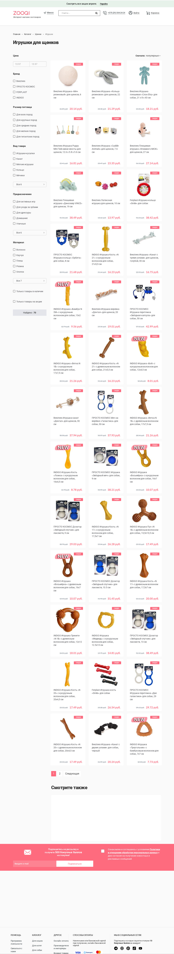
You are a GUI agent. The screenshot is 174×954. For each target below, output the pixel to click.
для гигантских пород (27, 136)
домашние (22, 217)
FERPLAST (21, 91)
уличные (21, 223)
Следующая (72, 773)
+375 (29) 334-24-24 (116, 12)
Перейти (103, 3)
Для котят (37, 945)
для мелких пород (25, 130)
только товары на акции (29, 301)
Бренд (16, 73)
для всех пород (24, 114)
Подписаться (75, 863)
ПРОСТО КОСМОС (25, 86)
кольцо (20, 169)
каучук (20, 254)
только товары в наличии (29, 291)
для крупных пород (26, 119)
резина (20, 266)
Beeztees (20, 80)
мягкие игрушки (24, 164)
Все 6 (30, 184)
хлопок (20, 271)
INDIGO (20, 97)
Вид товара (19, 145)
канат (19, 158)
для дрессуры (23, 212)
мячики (20, 175)
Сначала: (140, 55)
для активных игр (25, 201)
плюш (19, 260)
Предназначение (22, 193)
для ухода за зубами (27, 206)
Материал (18, 242)
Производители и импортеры (61, 947)
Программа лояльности (16, 942)
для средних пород (26, 125)
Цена (16, 55)
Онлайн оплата (61, 941)
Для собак (37, 950)
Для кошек (37, 941)
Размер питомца (22, 106)
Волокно (20, 249)
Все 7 (30, 280)
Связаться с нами (16, 950)
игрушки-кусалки (25, 153)
